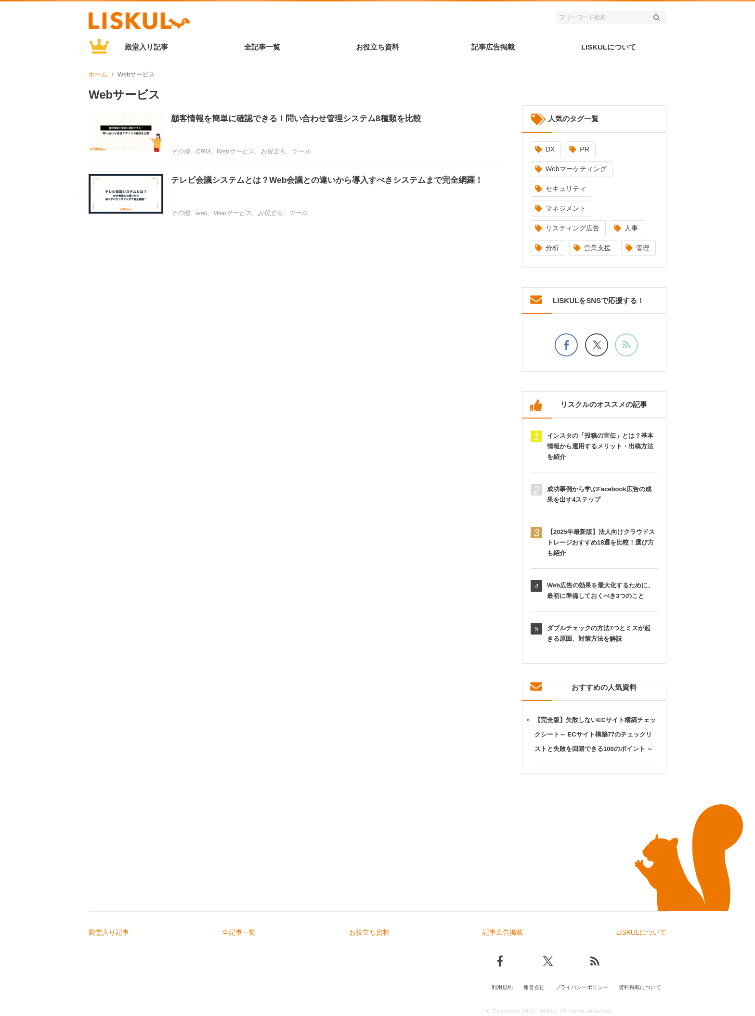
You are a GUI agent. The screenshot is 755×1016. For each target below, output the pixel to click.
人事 (631, 228)
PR (584, 149)
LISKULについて (608, 47)
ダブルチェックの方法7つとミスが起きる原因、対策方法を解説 (599, 633)
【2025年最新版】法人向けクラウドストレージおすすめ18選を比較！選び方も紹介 (601, 542)
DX (550, 149)
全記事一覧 (262, 47)
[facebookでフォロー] (566, 344)
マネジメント (566, 208)
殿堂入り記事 (146, 47)
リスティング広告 (572, 228)
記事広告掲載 (493, 47)
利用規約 (502, 986)
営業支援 (597, 248)
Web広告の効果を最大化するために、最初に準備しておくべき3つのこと (600, 590)
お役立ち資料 (377, 47)
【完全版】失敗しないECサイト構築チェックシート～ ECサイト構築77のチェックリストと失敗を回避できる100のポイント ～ (595, 734)
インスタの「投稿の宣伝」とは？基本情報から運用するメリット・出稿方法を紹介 (600, 446)
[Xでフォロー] (596, 344)
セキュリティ (566, 188)
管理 (643, 248)
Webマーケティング (576, 169)
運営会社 (534, 986)
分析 (552, 248)
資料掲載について (640, 986)
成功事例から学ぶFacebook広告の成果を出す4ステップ (599, 494)
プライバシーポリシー (581, 986)
